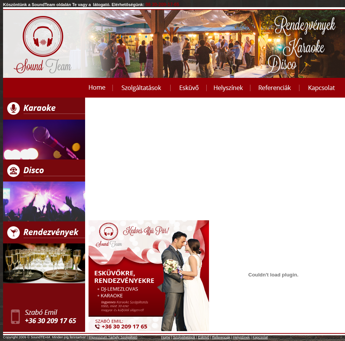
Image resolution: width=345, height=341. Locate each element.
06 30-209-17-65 (162, 4)
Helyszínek (241, 337)
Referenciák (221, 337)
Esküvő (203, 337)
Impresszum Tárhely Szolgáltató (113, 337)
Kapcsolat (260, 337)
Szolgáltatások (184, 337)
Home (165, 337)
